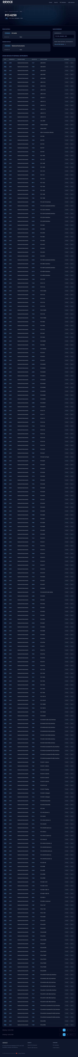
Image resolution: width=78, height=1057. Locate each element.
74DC (33, 1017)
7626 (33, 140)
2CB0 (33, 685)
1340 (33, 383)
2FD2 (33, 688)
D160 (33, 263)
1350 (33, 406)
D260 (33, 260)
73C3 (33, 804)
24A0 (33, 229)
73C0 (33, 793)
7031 (33, 820)
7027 (33, 901)
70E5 (33, 743)
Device (72, 62)
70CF (33, 1021)
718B (33, 580)
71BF (33, 905)
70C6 (33, 669)
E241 (33, 839)
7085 (33, 534)
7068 (33, 847)
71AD (33, 878)
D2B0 (33, 202)
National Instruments (13, 11)
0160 (33, 862)
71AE (33, 913)
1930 (33, 399)
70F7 (33, 90)
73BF (33, 789)
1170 (33, 889)
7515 (33, 978)
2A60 (33, 364)
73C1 (33, 797)
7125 (33, 561)
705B (33, 858)
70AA (33, 468)
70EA (33, 746)
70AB (33, 511)
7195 (33, 715)
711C (33, 619)
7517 (33, 994)
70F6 (33, 82)
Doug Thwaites (22, 1053)
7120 (33, 692)
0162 (33, 893)
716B (33, 472)
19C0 (33, 244)
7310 (33, 348)
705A (33, 855)
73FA (33, 113)
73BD (33, 785)
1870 (33, 650)
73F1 (33, 306)
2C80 (33, 391)
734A (33, 314)
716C (33, 464)
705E (33, 86)
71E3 (33, 325)
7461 (33, 318)
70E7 (33, 719)
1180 (33, 882)
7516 (33, 982)
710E (33, 1025)
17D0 (33, 530)
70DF (33, 727)
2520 (33, 256)
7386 (33, 959)
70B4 (33, 495)
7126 (33, 565)
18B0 (33, 403)
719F (33, 928)
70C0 (33, 441)
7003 (33, 607)
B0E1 (33, 194)
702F (33, 696)
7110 (33, 337)
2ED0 (33, 418)
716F (33, 236)
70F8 (33, 93)
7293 (33, 970)
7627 (33, 144)
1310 (33, 627)
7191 (33, 445)
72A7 (33, 943)
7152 (33, 341)
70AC (33, 526)
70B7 (33, 503)
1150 (33, 592)
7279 (33, 476)
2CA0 (33, 387)
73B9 (33, 773)
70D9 (33, 600)
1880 (33, 646)
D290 (33, 275)
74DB (33, 1009)
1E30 (33, 634)
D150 (33, 221)
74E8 (33, 136)
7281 (33, 484)
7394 (33, 955)
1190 (33, 885)
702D (33, 708)
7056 (33, 704)
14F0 (33, 414)
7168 (33, 329)
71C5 (33, 576)
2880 (33, 124)
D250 (33, 206)
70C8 (33, 549)
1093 (10, 63)
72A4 (33, 916)
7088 (33, 553)
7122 (33, 291)
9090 (33, 225)
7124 (33, 538)
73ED (33, 66)
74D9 (33, 1005)
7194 (33, 700)
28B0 (33, 356)
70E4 (33, 731)
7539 (33, 148)
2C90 (33, 638)
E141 (33, 831)
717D (33, 920)
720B (33, 488)
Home (50, 2)
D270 (33, 213)
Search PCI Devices (32, 1045)
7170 (33, 240)
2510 (33, 248)
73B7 (33, 766)
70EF (33, 758)
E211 (33, 816)
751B (33, 74)
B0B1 (33, 167)
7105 (33, 909)
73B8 (33, 770)
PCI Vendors (63, 2)
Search (56, 2)
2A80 (33, 372)
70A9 (33, 588)
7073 (33, 658)
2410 (33, 665)
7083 (33, 712)
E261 (33, 824)
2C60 (33, 623)
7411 (33, 1001)
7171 (33, 352)
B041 (33, 159)
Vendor (66, 62)
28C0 (33, 360)
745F (33, 310)
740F (33, 986)
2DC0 (33, 233)
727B (33, 491)
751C (33, 78)
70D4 (33, 654)
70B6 (33, 515)
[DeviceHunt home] (7, 2)
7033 (33, 843)
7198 (33, 321)
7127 (33, 569)
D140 (33, 217)
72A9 (33, 302)
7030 (33, 812)
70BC (33, 522)
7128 (33, 573)
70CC (33, 545)
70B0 (33, 449)
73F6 (33, 97)
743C (33, 121)
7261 (33, 298)
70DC (33, 735)
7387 (33, 963)
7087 (33, 557)
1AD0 (33, 437)
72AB (33, 279)
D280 (33, 267)
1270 (33, 379)
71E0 (33, 507)
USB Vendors (71, 2)
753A (33, 151)
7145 (33, 294)
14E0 (33, 410)
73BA (33, 777)
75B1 (33, 967)
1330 (33, 375)
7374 (33, 128)
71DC (33, 198)
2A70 (33, 368)
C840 (33, 870)
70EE (33, 750)
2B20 (33, 584)
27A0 (33, 430)
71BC (33, 457)
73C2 (33, 800)
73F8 (33, 105)
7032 (33, 835)
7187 (33, 171)
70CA (33, 155)
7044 (33, 132)
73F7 (33, 101)
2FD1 (33, 673)
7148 (33, 426)
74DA (33, 1013)
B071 (33, 182)
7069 (33, 851)
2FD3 (33, 681)
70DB (33, 723)
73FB (33, 117)
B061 (33, 175)
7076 (33, 611)
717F (33, 924)
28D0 (33, 287)
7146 (33, 433)
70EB (33, 754)
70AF (33, 453)
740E (33, 974)
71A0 (33, 936)
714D (33, 283)
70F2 (33, 460)
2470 (33, 252)
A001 (33, 897)
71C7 (33, 63)
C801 (33, 866)
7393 (33, 951)
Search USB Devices (32, 1047)
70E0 (33, 739)
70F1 (33, 345)
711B (33, 615)
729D (33, 70)
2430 (33, 661)
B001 (33, 163)
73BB (33, 781)
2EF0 (33, 422)
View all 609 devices (60, 44)
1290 (33, 642)
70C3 (33, 542)
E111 (33, 808)
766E (33, 940)
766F (33, 947)
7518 (33, 998)
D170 (33, 271)
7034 (33, 828)
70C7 (33, 677)
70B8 (33, 499)
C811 (33, 874)
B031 (33, 178)
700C (33, 333)
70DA (33, 603)
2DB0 (33, 630)
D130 (33, 209)
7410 (33, 990)
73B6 (33, 762)
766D (33, 932)
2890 (33, 395)
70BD (33, 518)
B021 (33, 186)
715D (33, 190)
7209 (33, 480)
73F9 (33, 109)
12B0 (33, 596)
